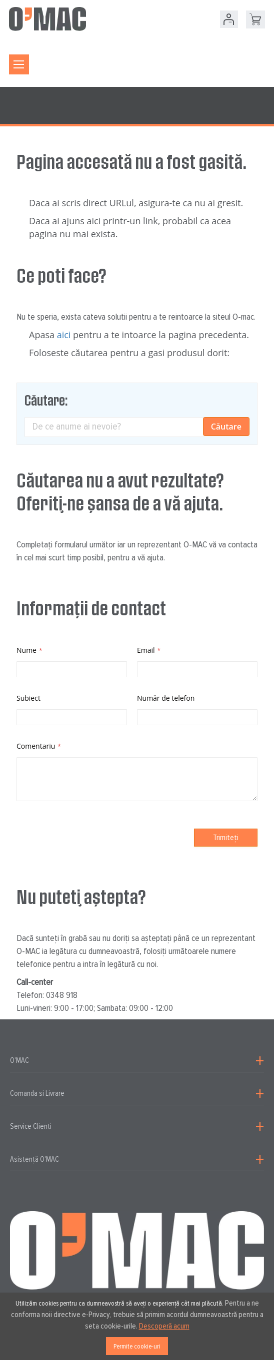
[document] (137, 1326)
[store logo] (47, 19)
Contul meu (229, 19)
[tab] (137, 1060)
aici (64, 335)
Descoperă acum (164, 1326)
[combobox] (137, 427)
